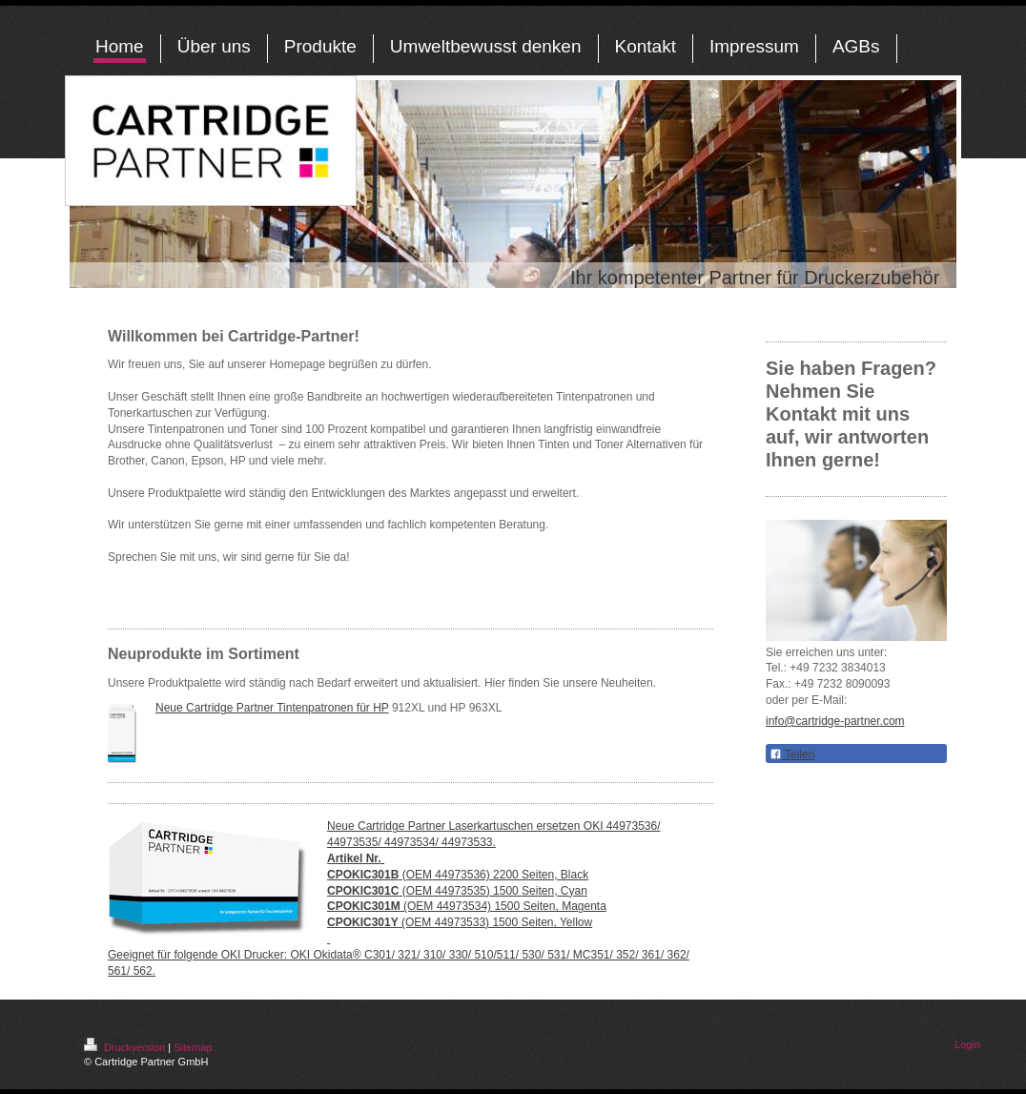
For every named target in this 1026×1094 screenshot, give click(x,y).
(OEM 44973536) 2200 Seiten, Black (457, 874)
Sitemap (193, 1047)
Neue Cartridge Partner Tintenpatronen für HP (272, 707)
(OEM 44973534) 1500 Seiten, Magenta (466, 906)
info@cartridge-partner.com (835, 721)
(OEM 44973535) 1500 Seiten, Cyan (457, 891)
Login (967, 1044)
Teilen (792, 754)
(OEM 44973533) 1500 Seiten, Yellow (459, 922)
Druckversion (126, 1047)
